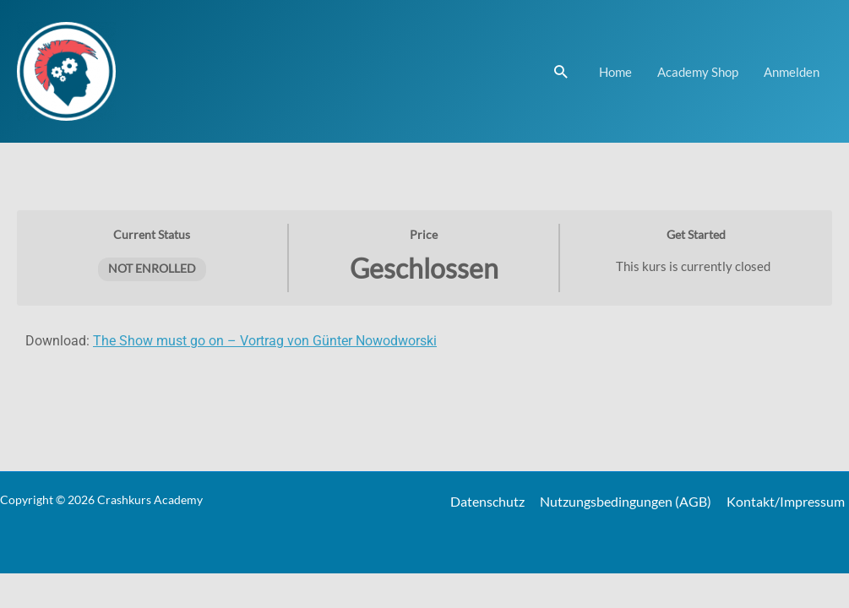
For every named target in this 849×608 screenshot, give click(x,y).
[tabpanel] (424, 351)
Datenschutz (490, 501)
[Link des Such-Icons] (560, 71)
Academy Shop (697, 71)
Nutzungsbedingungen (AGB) (625, 501)
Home (615, 71)
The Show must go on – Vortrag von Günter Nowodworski (265, 341)
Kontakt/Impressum (786, 501)
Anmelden (791, 71)
